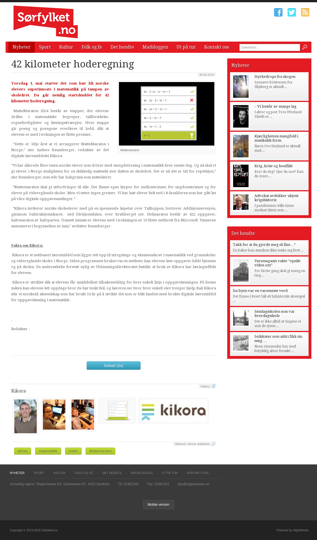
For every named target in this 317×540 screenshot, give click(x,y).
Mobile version (158, 505)
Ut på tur (186, 47)
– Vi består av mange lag (275, 106)
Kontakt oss (216, 47)
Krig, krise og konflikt (273, 166)
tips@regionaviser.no (193, 484)
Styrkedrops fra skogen (274, 76)
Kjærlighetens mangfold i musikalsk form (276, 138)
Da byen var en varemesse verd (260, 291)
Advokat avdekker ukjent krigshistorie (276, 198)
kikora (22, 451)
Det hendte (122, 47)
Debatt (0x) (113, 365)
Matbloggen (155, 47)
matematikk (48, 451)
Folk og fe (92, 47)
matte (73, 451)
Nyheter (22, 47)
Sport (45, 47)
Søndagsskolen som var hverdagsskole (274, 313)
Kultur (66, 47)
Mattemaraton (100, 451)
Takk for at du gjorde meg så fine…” (264, 244)
